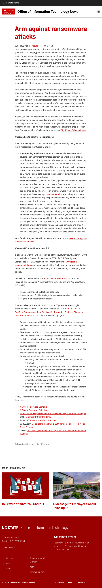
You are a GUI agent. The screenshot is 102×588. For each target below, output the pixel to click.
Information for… (37, 572)
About (32, 567)
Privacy (70, 582)
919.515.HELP (8, 547)
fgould (35, 46)
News (8, 568)
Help (8, 563)
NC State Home (10, 3)
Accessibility (59, 582)
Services (9, 558)
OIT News (44, 444)
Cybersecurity (32, 444)
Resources (81, 582)
